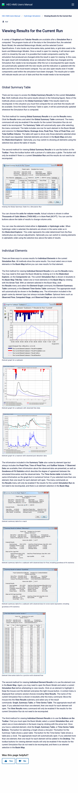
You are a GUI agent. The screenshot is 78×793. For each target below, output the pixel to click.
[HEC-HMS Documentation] (3, 4)
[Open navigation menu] (73, 4)
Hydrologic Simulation (32, 16)
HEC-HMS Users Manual (19, 4)
